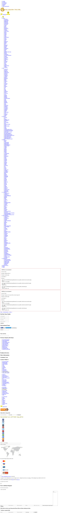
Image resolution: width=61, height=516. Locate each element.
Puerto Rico (6, 247)
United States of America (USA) (9, 214)
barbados (5, 196)
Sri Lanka (5, 107)
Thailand (5, 110)
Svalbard (5, 186)
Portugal (5, 179)
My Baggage (4, 385)
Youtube (3, 402)
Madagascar (6, 41)
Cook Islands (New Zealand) (8, 130)
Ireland (5, 164)
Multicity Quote (4, 390)
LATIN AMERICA (5, 215)
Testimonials (4, 391)
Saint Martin (6, 250)
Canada (5, 199)
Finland (5, 156)
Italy (5, 166)
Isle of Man (6, 165)
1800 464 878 (5, 406)
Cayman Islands (6, 226)
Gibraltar (5, 160)
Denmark (5, 154)
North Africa (6, 22)
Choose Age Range (5, 343)
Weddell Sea (6, 263)
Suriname (5, 252)
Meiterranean (6, 20)
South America (6, 194)
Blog (3, 399)
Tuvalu (5, 127)
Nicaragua (5, 209)
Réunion (5, 52)
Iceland (5, 163)
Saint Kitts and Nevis (7, 211)
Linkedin (3, 398)
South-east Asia (6, 72)
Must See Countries (5, 345)
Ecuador (5, 232)
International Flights (5, 361)
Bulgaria (5, 151)
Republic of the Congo (7, 51)
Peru (5, 246)
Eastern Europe (6, 143)
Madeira (5, 42)
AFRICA (3, 18)
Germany (5, 159)
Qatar (5, 103)
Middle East (6, 21)
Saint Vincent (6, 251)
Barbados (5, 222)
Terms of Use (4, 375)
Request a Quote (4, 392)
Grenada (5, 204)
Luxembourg (6, 171)
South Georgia (6, 262)
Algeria (5, 25)
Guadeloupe (6, 235)
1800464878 (4, 14)
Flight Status (4, 394)
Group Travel (4, 369)
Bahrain (5, 77)
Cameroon (5, 30)
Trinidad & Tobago (7, 254)
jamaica (5, 207)
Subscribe (3, 4)
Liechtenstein (6, 169)
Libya (5, 40)
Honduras (5, 206)
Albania (5, 146)
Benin (5, 26)
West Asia (5, 74)
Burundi (5, 29)
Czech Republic (6, 153)
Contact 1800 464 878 (5, 6)
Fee (2, 378)
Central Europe (6, 142)
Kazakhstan (6, 91)
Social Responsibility (5, 382)
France (5, 157)
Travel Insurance (4, 363)
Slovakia (5, 183)
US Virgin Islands (7, 256)
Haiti (5, 237)
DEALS (3, 266)
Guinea (5, 36)
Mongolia (5, 97)
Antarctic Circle (6, 261)
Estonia (5, 155)
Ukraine (5, 188)
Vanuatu (5, 128)
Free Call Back (4, 2)
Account (3, 1)
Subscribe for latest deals (6, 349)
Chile (5, 227)
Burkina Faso (6, 28)
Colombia (5, 228)
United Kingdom (6, 189)
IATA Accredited (3, 479)
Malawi (5, 43)
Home (13, 479)
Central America (6, 216)
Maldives (5, 96)
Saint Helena (6, 54)
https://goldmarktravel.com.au (6, 476)
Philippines (6, 102)
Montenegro (6, 175)
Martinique (6, 240)
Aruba (5, 221)
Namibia (5, 49)
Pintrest (3, 404)
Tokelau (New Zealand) (7, 137)
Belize (5, 198)
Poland (5, 178)
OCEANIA (4, 116)
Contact (3, 267)
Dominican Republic (7, 202)
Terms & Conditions (5, 376)
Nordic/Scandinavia (7, 144)
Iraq (4, 88)
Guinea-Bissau (6, 37)
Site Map (3, 384)
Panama (5, 210)
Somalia (5, 58)
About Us (3, 374)
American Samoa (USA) (8, 129)
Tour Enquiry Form (5, 348)
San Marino (6, 181)
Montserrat (6, 242)
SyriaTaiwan (6, 108)
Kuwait (5, 92)
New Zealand (6, 122)
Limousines (4, 367)
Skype (3, 397)
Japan (5, 89)
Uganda (5, 64)
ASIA (3, 68)
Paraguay (5, 245)
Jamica (5, 239)
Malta (5, 173)
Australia (5, 117)
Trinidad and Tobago (7, 213)
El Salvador (6, 233)
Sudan (5, 60)
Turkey (5, 111)
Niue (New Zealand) (7, 133)
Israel (5, 87)
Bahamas (5, 197)
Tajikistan (5, 109)
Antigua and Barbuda (7, 195)
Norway (5, 177)
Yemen (5, 115)
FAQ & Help (4, 387)
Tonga (5, 126)
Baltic (5, 141)
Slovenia (5, 184)
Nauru (5, 121)
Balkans (5, 140)
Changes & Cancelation (6, 377)
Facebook (3, 401)
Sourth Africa (6, 23)
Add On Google (4, 403)
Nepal (5, 99)
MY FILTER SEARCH (5, 339)
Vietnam (5, 114)
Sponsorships (4, 381)
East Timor (6, 83)
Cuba (5, 200)
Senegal (5, 56)
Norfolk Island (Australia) (8, 134)
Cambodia (5, 81)
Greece (5, 161)
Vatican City (6, 190)
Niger (5, 50)
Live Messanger (4, 396)
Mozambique (6, 48)
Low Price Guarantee (5, 393)
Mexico (5, 208)
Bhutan (5, 79)
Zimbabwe (5, 67)
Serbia (5, 182)
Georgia (5, 84)
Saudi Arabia (6, 105)
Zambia (5, 66)
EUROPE (3, 139)
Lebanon (5, 94)
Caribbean (5, 217)
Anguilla (5, 219)
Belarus (5, 149)
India (5, 85)
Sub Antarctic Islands (7, 260)
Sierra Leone (6, 57)
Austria (5, 148)
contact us (18, 479)
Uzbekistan (6, 113)
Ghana (5, 35)
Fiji (4, 118)
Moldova (5, 174)
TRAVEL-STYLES (5, 265)
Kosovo (5, 168)
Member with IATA (9, 479)
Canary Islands (6, 31)
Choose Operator (4, 344)
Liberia (5, 39)
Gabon (5, 33)
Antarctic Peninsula (7, 259)
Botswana (5, 27)
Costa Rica (6, 229)
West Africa (6, 24)
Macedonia (6, 172)
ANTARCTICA (4, 258)
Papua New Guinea (7, 124)
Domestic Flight (4, 362)
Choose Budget (4, 341)
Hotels (3, 368)
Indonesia (5, 86)
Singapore (5, 106)
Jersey (5, 167)
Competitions (4, 383)
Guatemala (5, 205)
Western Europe (6, 145)
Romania (5, 180)
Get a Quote (4, 3)
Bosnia (5, 150)
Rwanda (5, 53)
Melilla (5, 47)
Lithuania (5, 170)
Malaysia (5, 95)
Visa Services (4, 370)
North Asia (6, 70)
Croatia (5, 152)
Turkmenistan (6, 112)
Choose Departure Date (5, 342)
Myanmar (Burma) (7, 98)
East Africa (6, 19)
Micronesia (6, 120)
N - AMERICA (4, 192)
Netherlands (6, 176)
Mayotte (5, 46)
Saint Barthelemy (7, 248)
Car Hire (3, 366)
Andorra (5, 147)
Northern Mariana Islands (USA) (9, 135)
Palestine (5, 101)
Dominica (5, 201)
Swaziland (5, 61)
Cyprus (5, 82)
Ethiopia (5, 32)
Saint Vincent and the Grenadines (9, 212)
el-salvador (6, 203)
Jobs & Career (4, 380)
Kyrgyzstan (6, 93)
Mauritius (5, 45)
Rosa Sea (5, 264)
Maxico (5, 241)
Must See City (4, 346)
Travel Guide (4, 379)
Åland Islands (6, 191)
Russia (5, 104)
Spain (5, 185)
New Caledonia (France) (8, 132)
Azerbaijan (6, 76)
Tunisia (5, 63)
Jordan (5, 90)
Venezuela (5, 257)
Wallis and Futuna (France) (8, 138)
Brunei (5, 80)
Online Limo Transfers (5, 372)
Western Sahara (6, 65)
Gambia (5, 34)
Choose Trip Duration (5, 340)
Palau (5, 123)
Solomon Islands (6, 125)
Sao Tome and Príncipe (7, 55)
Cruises (3, 365)
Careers (3, 5)
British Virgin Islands (7, 225)
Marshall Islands (6, 119)
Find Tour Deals (4, 347)
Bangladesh (6, 78)
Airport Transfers (5, 364)
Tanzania (5, 62)
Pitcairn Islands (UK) (7, 136)
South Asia (6, 73)
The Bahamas (6, 253)
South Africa (6, 59)
